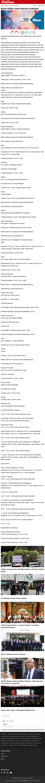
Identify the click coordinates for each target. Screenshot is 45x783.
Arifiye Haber (4, 5)
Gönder (5, 724)
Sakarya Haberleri (14, 5)
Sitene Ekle (4, 756)
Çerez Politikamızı (24, 780)
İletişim (3, 759)
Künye (2, 753)
